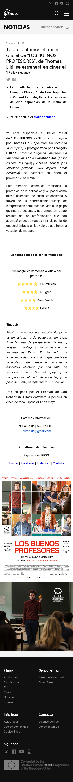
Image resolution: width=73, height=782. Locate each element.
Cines (7, 692)
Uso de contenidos (16, 726)
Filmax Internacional (51, 677)
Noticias (9, 697)
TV (6, 687)
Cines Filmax (47, 682)
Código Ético (12, 731)
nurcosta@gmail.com (37, 431)
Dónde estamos (49, 726)
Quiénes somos (49, 721)
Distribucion (11, 682)
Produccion (11, 677)
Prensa (8, 702)
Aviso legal (11, 721)
